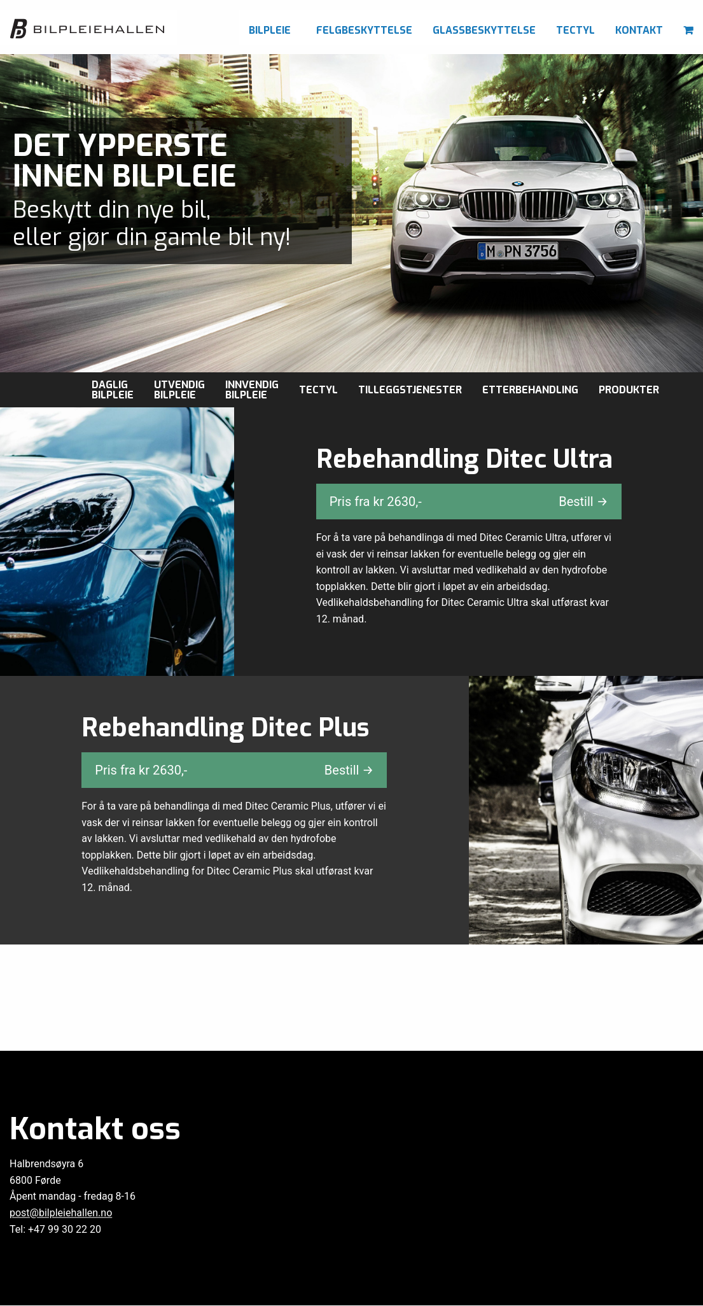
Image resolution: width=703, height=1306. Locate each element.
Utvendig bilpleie (179, 390)
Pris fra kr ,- (469, 501)
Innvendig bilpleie (252, 390)
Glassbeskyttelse (484, 30)
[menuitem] (272, 27)
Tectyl (575, 30)
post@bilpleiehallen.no (61, 1213)
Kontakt (639, 30)
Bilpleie (270, 30)
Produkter (629, 390)
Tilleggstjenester (410, 390)
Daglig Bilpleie (113, 390)
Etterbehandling (530, 390)
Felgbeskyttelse (364, 30)
